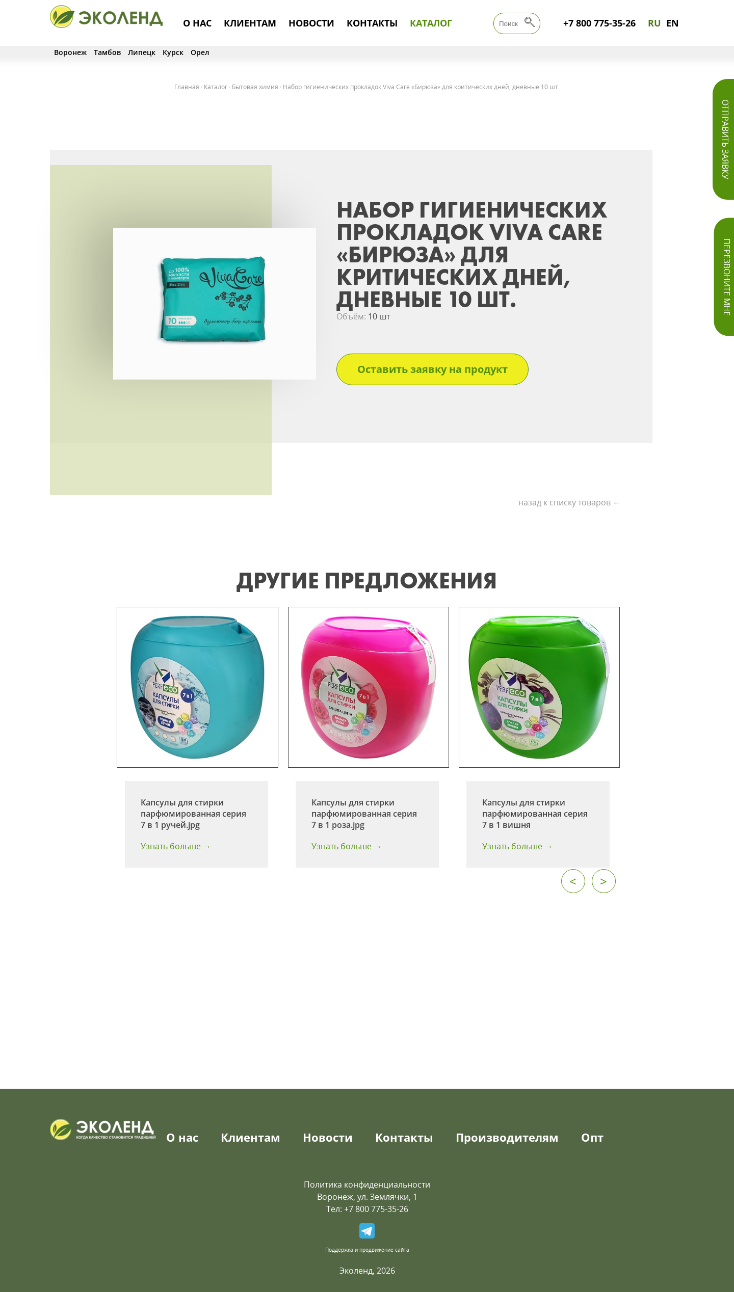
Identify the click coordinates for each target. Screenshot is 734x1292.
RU (654, 23)
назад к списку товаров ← (569, 502)
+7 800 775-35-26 (599, 23)
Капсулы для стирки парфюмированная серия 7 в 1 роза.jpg (364, 813)
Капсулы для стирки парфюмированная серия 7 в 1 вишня (535, 813)
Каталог (431, 23)
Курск (173, 52)
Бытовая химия (255, 87)
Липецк (141, 52)
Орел (200, 52)
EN (672, 23)
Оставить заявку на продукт (432, 369)
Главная (186, 87)
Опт (592, 1137)
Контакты (372, 23)
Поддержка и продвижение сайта (367, 1249)
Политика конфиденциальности (367, 1184)
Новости (311, 23)
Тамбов (107, 52)
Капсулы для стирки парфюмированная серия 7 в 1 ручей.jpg (193, 813)
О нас (197, 23)
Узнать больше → (176, 846)
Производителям (507, 1137)
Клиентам (250, 23)
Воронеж (70, 52)
